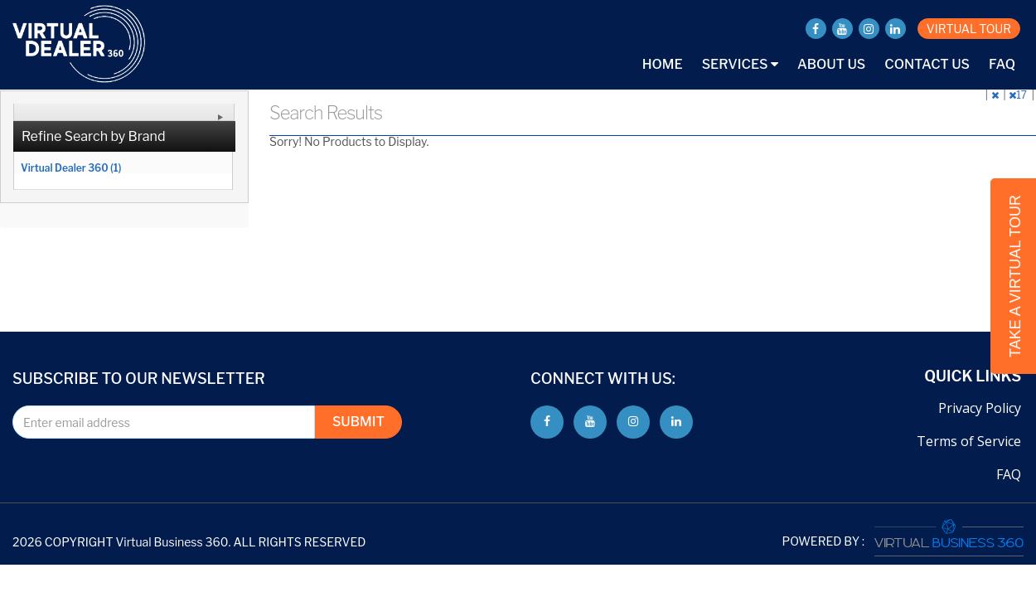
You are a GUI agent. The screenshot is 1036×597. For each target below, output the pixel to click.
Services (740, 64)
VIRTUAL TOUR (969, 29)
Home (662, 64)
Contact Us (927, 64)
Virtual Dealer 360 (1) (71, 167)
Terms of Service (969, 441)
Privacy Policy (979, 408)
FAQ (1002, 64)
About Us (831, 64)
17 (1019, 95)
